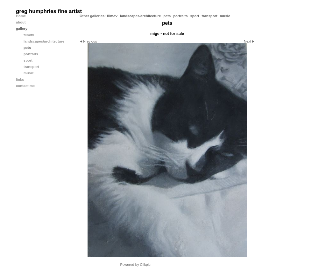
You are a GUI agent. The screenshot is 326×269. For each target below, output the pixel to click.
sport (194, 16)
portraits (180, 16)
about (20, 22)
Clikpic (145, 264)
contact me (25, 86)
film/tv (112, 16)
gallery (21, 28)
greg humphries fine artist (49, 11)
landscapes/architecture (140, 16)
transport (209, 16)
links (20, 79)
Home (21, 16)
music (225, 16)
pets (167, 16)
